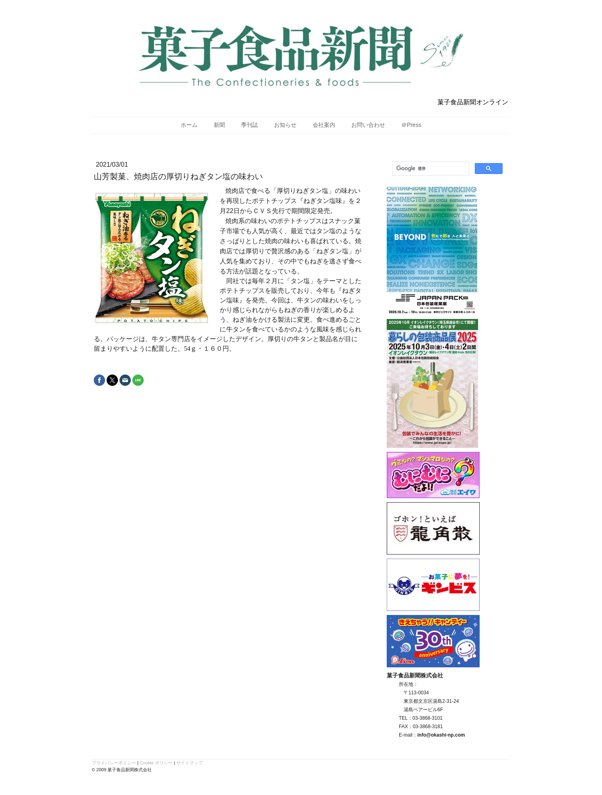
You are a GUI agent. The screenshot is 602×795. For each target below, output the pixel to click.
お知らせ (285, 125)
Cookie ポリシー (156, 762)
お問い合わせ (368, 125)
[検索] (430, 168)
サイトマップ (189, 762)
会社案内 (324, 125)
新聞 (219, 125)
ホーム (189, 125)
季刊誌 (249, 125)
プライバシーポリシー (114, 762)
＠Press (411, 125)
